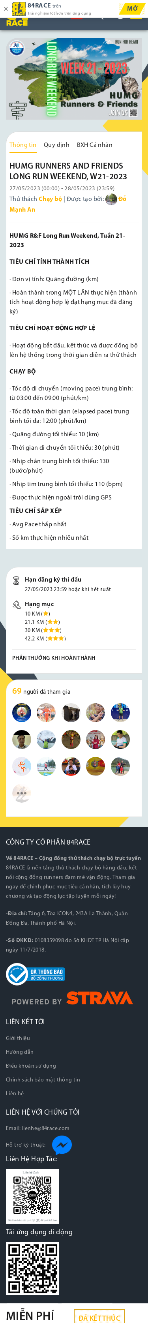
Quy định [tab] (56, 145)
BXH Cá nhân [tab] (94, 145)
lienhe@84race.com (46, 1129)
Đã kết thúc (99, 1319)
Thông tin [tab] (23, 145)
